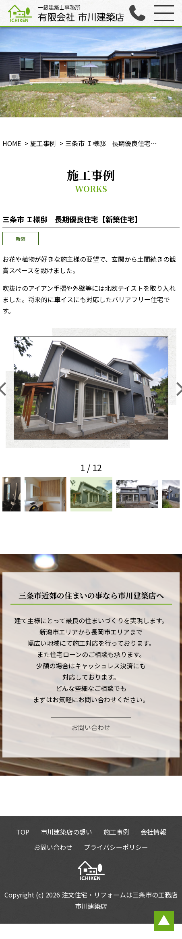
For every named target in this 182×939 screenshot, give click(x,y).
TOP (22, 832)
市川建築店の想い (66, 832)
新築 (20, 238)
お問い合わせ (91, 727)
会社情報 (153, 832)
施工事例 (116, 832)
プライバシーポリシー (116, 847)
